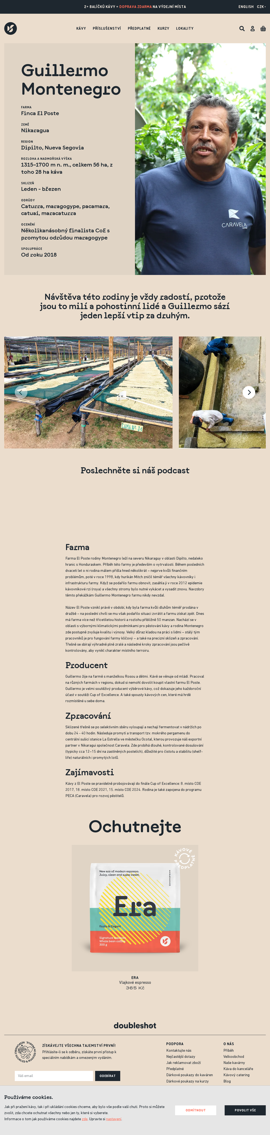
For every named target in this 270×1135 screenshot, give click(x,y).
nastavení (113, 1119)
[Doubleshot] (10, 28)
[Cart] (263, 28)
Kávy (81, 28)
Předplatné (139, 28)
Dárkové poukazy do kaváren (189, 1075)
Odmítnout (196, 1110)
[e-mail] (54, 1076)
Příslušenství (107, 28)
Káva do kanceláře (238, 1069)
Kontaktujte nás (178, 1051)
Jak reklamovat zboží (183, 1063)
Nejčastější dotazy (180, 1057)
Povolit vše (245, 1110)
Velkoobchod (233, 1057)
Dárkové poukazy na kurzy (187, 1082)
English (246, 6)
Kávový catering (236, 1075)
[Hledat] (242, 29)
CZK (261, 6)
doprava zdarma (135, 6)
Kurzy (163, 28)
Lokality (185, 28)
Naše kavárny (234, 1063)
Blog (227, 1082)
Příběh (228, 1051)
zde (85, 1119)
